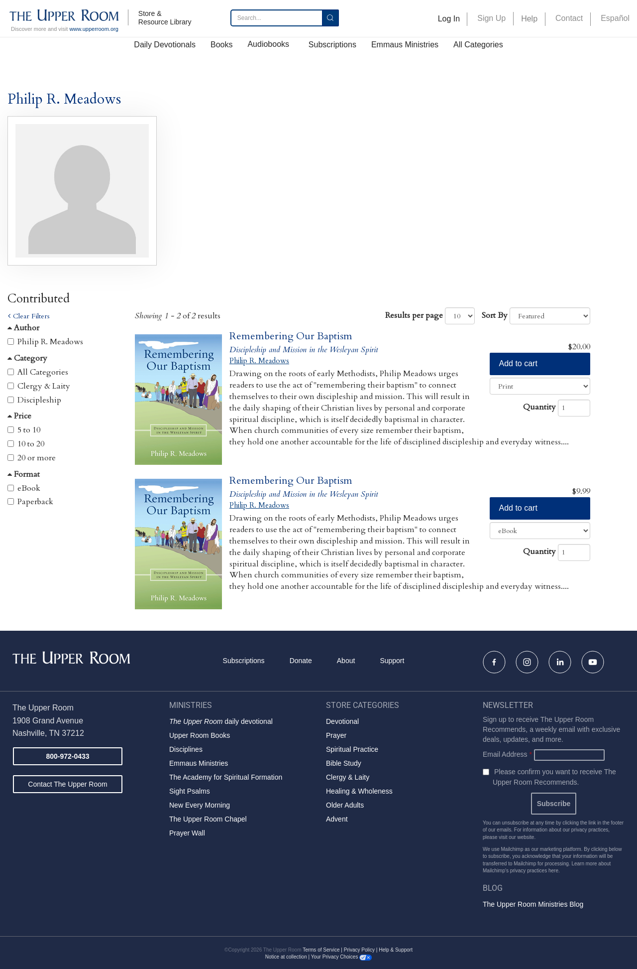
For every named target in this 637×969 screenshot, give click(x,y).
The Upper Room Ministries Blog (533, 904)
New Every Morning (199, 805)
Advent (337, 819)
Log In (449, 18)
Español (615, 18)
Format (23, 474)
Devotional (342, 721)
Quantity (539, 407)
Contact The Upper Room (67, 784)
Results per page (414, 315)
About (346, 661)
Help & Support (396, 950)
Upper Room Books (199, 735)
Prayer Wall (187, 833)
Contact (569, 18)
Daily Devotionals (165, 44)
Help (529, 18)
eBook (28, 488)
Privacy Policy (359, 950)
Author (23, 327)
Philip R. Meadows (50, 341)
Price (19, 416)
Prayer (336, 735)
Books (221, 44)
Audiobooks (268, 44)
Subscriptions (332, 44)
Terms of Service (321, 950)
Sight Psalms (189, 791)
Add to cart (518, 363)
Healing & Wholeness (359, 791)
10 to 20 (30, 443)
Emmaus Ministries (404, 44)
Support (392, 661)
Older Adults (345, 805)
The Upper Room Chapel (208, 819)
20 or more (36, 457)
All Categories (478, 44)
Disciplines (186, 749)
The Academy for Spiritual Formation (225, 777)
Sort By (495, 315)
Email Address (507, 754)
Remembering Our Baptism (290, 336)
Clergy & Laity (43, 386)
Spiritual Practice (352, 749)
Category (27, 358)
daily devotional (221, 721)
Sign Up (491, 18)
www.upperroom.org (93, 29)
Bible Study (343, 763)
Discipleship (39, 400)
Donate (301, 661)
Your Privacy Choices (341, 957)
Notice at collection (286, 957)
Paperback (35, 501)
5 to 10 (28, 429)
